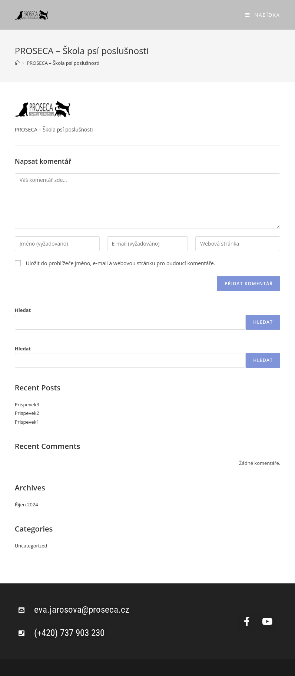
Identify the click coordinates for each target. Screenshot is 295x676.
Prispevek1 (27, 422)
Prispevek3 (27, 404)
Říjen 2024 (26, 504)
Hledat (23, 310)
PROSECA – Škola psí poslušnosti (63, 63)
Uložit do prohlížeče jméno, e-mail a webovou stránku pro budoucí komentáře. (120, 263)
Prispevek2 (27, 413)
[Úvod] (17, 63)
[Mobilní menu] (262, 14)
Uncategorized (31, 545)
